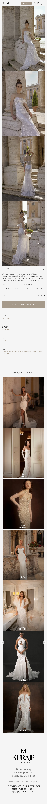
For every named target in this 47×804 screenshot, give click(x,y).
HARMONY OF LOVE (34, 288)
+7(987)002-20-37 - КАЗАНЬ (23, 792)
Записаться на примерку (23, 305)
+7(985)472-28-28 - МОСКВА (23, 789)
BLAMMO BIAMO (12, 288)
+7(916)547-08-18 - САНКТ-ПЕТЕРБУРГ (23, 786)
